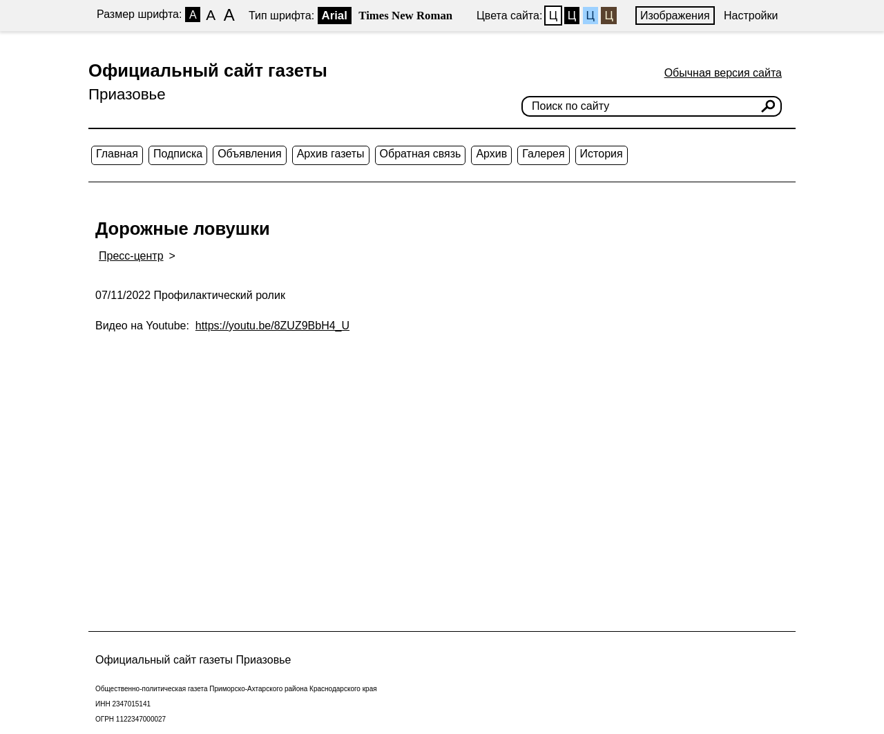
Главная (117, 154)
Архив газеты (331, 154)
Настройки (751, 15)
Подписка (177, 154)
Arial (334, 15)
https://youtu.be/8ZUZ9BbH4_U (272, 325)
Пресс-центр (131, 256)
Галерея (543, 154)
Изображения (675, 15)
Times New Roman (405, 15)
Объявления (250, 154)
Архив (491, 154)
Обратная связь (420, 154)
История (601, 154)
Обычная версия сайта (723, 73)
